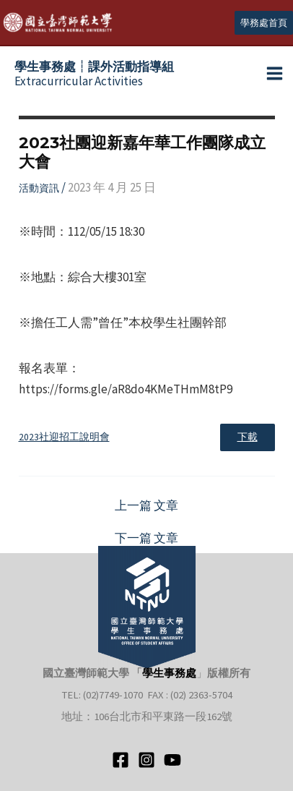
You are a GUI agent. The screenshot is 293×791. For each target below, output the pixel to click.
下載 (247, 437)
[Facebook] (120, 760)
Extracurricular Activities (94, 74)
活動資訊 (39, 187)
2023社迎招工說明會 (64, 437)
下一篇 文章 (146, 538)
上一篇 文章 (146, 506)
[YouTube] (172, 760)
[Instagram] (146, 760)
